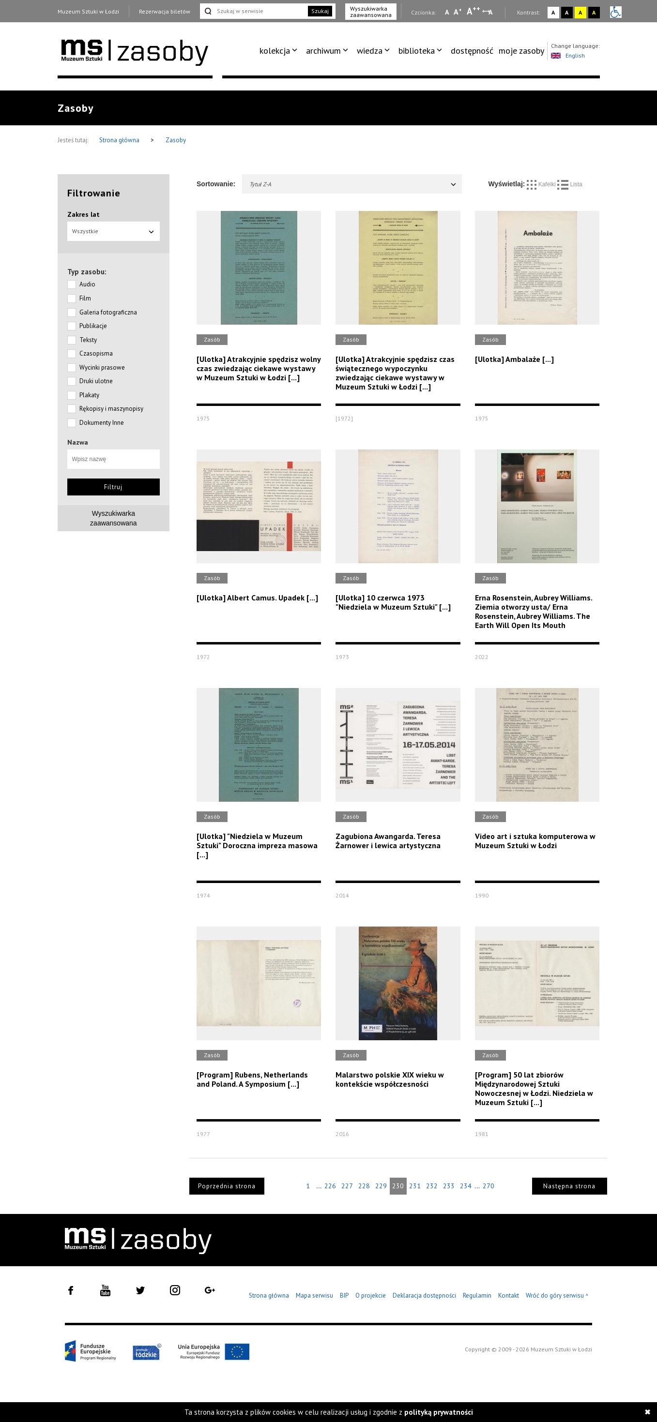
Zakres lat (83, 214)
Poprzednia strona (227, 1186)
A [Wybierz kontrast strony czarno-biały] (566, 12)
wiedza (369, 50)
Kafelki (542, 184)
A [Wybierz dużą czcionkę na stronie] (473, 11)
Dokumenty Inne (101, 423)
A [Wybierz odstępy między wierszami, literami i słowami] (491, 12)
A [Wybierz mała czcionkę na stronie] (447, 12)
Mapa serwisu (314, 1295)
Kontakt (508, 1295)
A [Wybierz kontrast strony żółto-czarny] (580, 12)
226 (330, 1186)
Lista (569, 184)
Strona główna (120, 140)
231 (415, 1186)
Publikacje (93, 326)
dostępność (472, 50)
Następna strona (569, 1186)
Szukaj (320, 11)
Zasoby (176, 140)
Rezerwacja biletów (164, 11)
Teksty (88, 340)
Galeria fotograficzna (108, 312)
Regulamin (477, 1295)
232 (432, 1186)
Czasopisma (96, 353)
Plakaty (89, 395)
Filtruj (113, 487)
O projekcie (370, 1295)
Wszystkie (113, 231)
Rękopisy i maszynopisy (111, 408)
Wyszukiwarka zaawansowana (371, 11)
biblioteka (416, 50)
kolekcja (275, 50)
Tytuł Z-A (353, 184)
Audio (87, 284)
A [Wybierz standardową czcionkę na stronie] (458, 11)
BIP (344, 1295)
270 (488, 1186)
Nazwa (77, 442)
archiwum (323, 50)
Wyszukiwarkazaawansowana (113, 518)
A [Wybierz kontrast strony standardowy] (553, 12)
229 (381, 1186)
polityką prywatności (438, 1412)
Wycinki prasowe (102, 367)
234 (466, 1186)
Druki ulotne (96, 381)
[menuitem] (280, 51)
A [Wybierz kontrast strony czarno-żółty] (594, 12)
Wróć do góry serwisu (557, 1296)
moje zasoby (521, 50)
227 (347, 1186)
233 (449, 1186)
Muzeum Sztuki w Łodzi (88, 11)
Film (85, 298)
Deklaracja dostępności (424, 1295)
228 (364, 1186)
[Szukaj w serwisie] (253, 11)
